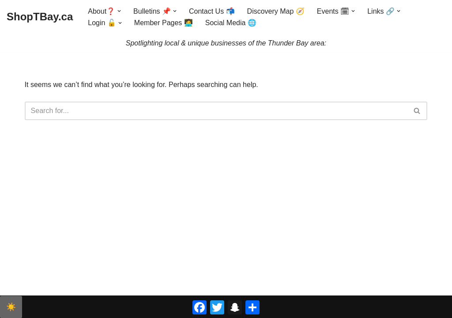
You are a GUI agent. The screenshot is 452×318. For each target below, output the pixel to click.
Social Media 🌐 (230, 22)
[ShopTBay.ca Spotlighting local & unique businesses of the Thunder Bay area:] (40, 17)
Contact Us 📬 (212, 11)
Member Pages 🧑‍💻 (163, 22)
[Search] (216, 111)
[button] (119, 11)
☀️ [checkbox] (11, 307)
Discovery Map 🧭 (276, 11)
